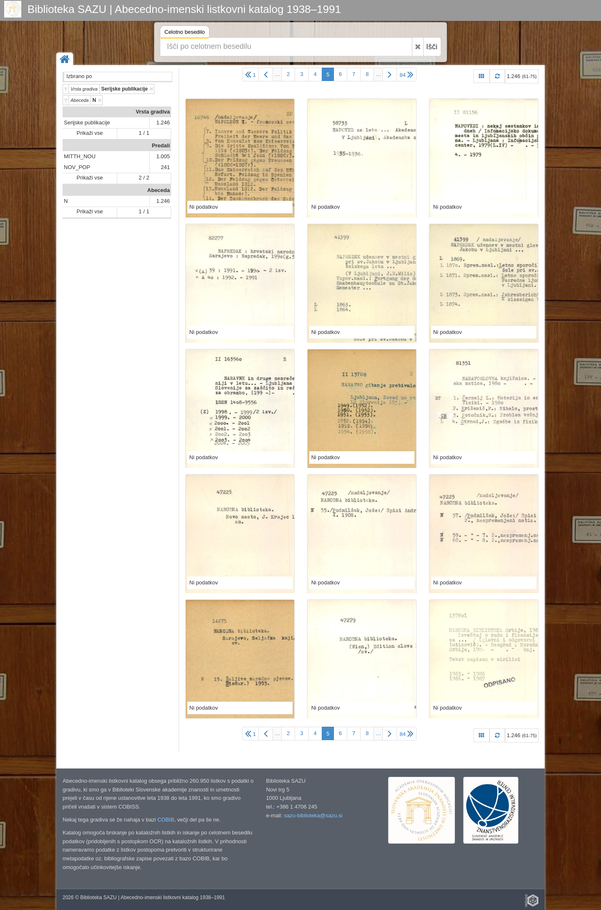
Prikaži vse (90, 133)
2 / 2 (144, 177)
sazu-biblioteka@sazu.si (313, 815)
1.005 (163, 156)
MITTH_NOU (80, 156)
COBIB (165, 819)
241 (165, 167)
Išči (431, 47)
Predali (161, 145)
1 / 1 (144, 133)
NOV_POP (77, 167)
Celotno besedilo (184, 33)
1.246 (163, 122)
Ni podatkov (203, 207)
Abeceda (158, 190)
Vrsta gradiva (153, 112)
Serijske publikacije (87, 122)
